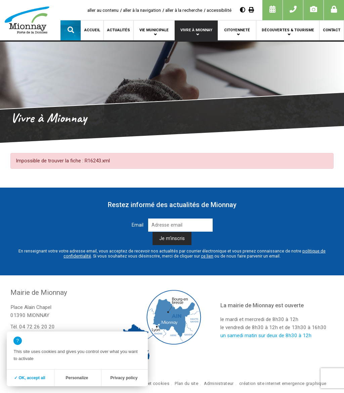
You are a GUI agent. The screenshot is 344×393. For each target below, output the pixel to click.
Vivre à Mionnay (196, 30)
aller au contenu (103, 10)
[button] (70, 30)
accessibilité (219, 10)
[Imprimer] (251, 10)
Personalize (77, 378)
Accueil (92, 30)
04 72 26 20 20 (37, 327)
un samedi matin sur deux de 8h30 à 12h (265, 335)
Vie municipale (154, 30)
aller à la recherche (183, 10)
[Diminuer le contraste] (242, 10)
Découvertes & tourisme (288, 30)
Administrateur (219, 383)
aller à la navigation (142, 10)
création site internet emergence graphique (282, 383)
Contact (331, 30)
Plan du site (186, 383)
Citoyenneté (237, 30)
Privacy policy (124, 378)
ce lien (207, 256)
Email (137, 225)
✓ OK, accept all (29, 378)
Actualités (118, 30)
